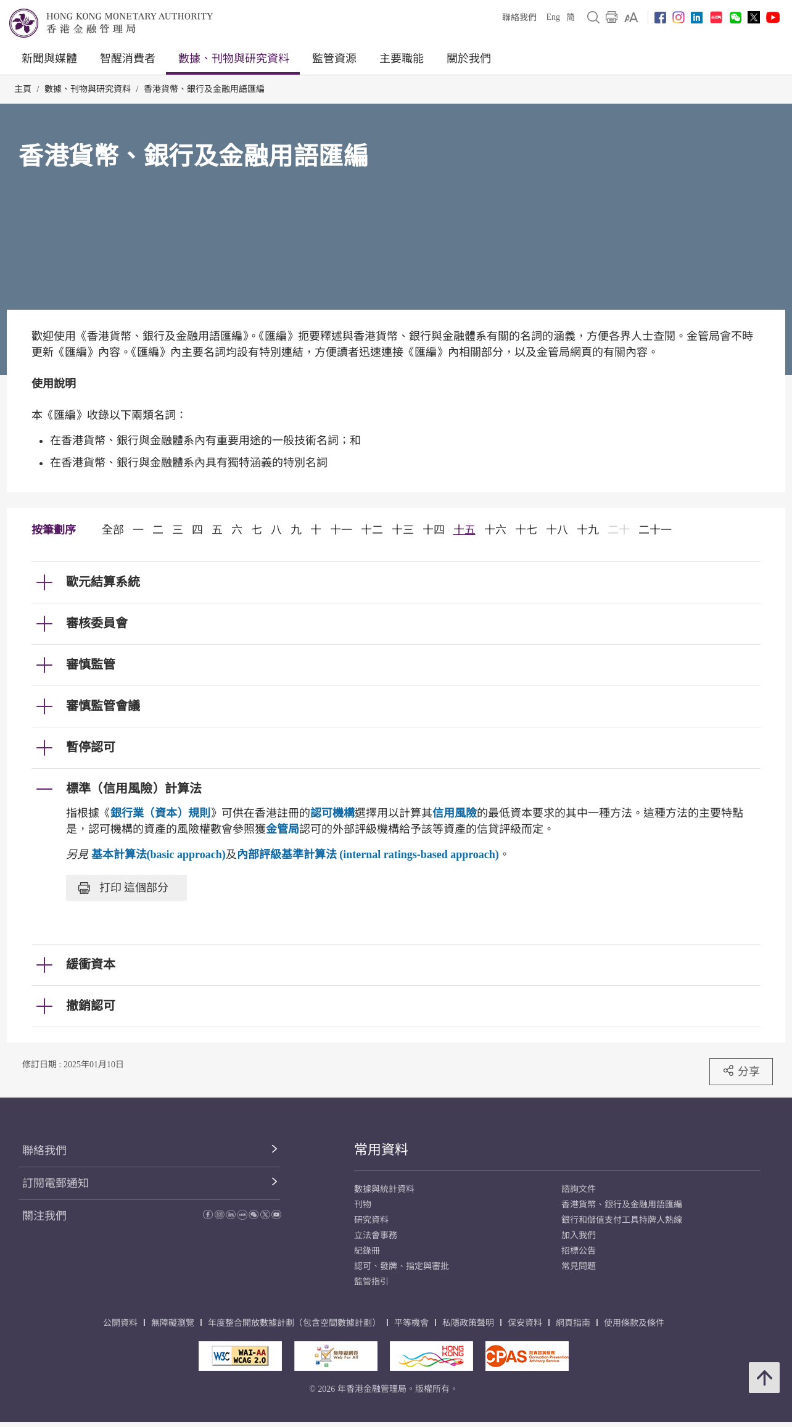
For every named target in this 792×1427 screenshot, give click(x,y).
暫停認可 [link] (90, 747)
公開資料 (120, 1323)
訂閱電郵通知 (55, 1183)
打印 (123, 888)
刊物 (362, 1204)
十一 (341, 530)
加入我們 (578, 1235)
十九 (588, 530)
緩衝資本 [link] (90, 964)
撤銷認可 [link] (90, 1005)
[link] (631, 17)
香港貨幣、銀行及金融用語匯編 (204, 89)
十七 (526, 530)
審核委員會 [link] (97, 623)
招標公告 (578, 1250)
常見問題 (578, 1266)
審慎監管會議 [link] (103, 706)
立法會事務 (375, 1235)
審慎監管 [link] (90, 664)
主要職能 (401, 58)
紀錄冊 (367, 1250)
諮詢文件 (578, 1189)
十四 (434, 530)
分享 (741, 1071)
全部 (113, 530)
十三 (403, 530)
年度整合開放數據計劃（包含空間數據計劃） (294, 1323)
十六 (495, 530)
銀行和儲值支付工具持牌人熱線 (621, 1220)
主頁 (22, 89)
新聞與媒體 (49, 58)
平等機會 (411, 1323)
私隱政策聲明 (468, 1323)
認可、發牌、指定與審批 (401, 1266)
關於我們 (469, 58)
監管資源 (334, 58)
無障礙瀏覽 (172, 1323)
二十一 (655, 530)
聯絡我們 (519, 17)
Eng (553, 17)
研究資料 (371, 1220)
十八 (557, 530)
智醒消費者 (127, 58)
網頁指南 (573, 1323)
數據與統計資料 (384, 1189)
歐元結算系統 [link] (103, 582)
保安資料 (525, 1323)
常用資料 (381, 1149)
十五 (464, 530)
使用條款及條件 (634, 1323)
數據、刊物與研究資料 (233, 58)
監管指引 (371, 1281)
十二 (372, 530)
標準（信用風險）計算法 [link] (134, 788)
